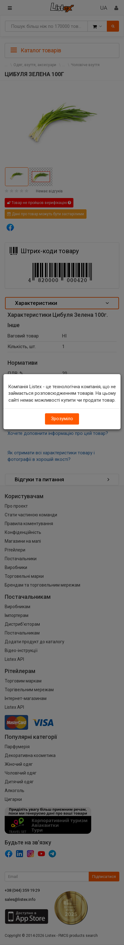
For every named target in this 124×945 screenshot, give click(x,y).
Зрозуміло (62, 418)
